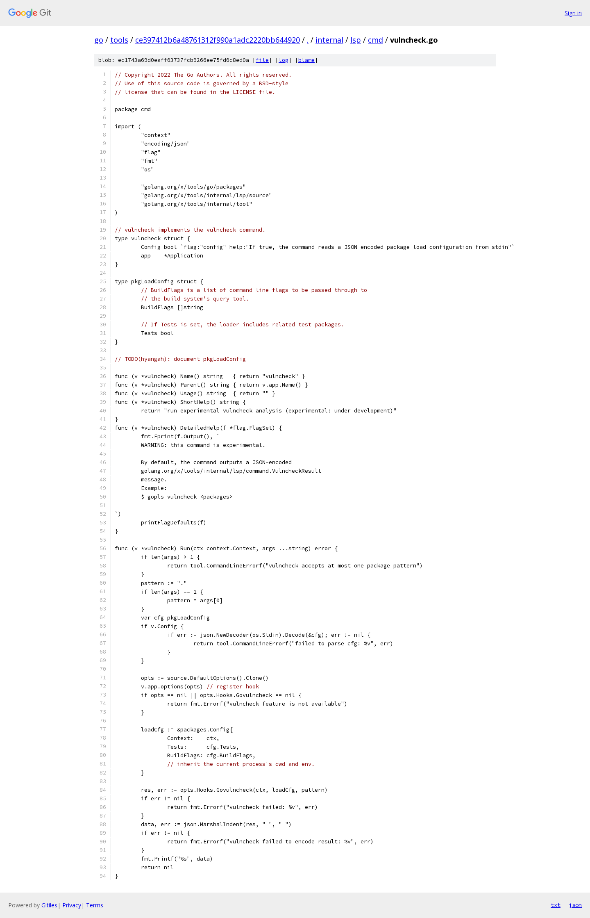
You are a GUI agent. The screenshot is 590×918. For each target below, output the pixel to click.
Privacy (71, 905)
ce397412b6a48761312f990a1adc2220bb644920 (217, 40)
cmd (375, 40)
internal (329, 40)
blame (306, 60)
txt (555, 905)
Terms (94, 905)
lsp (355, 40)
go (98, 40)
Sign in (573, 13)
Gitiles (49, 905)
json (575, 905)
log (283, 60)
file (262, 60)
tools (119, 40)
